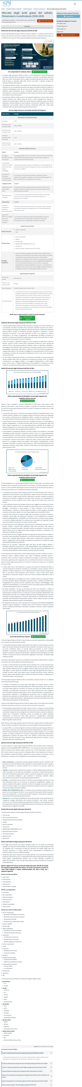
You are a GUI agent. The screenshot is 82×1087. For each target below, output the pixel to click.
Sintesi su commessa (39, 9)
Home (3, 9)
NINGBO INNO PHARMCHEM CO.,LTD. (13, 790)
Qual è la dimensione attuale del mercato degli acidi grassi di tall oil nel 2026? (27, 1063)
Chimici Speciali (27, 9)
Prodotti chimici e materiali (14, 9)
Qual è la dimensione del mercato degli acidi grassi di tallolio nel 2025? (27, 1053)
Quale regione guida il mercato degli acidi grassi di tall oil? (27, 1085)
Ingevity (5, 770)
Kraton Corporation (8, 762)
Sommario (27, 26)
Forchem (5, 780)
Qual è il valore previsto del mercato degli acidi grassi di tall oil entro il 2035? (27, 1067)
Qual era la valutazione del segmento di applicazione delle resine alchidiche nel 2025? (27, 1076)
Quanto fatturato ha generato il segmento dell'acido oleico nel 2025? (27, 1071)
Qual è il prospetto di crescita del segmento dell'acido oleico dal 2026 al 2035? (27, 1081)
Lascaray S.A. (6, 798)
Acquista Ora (68, 16)
